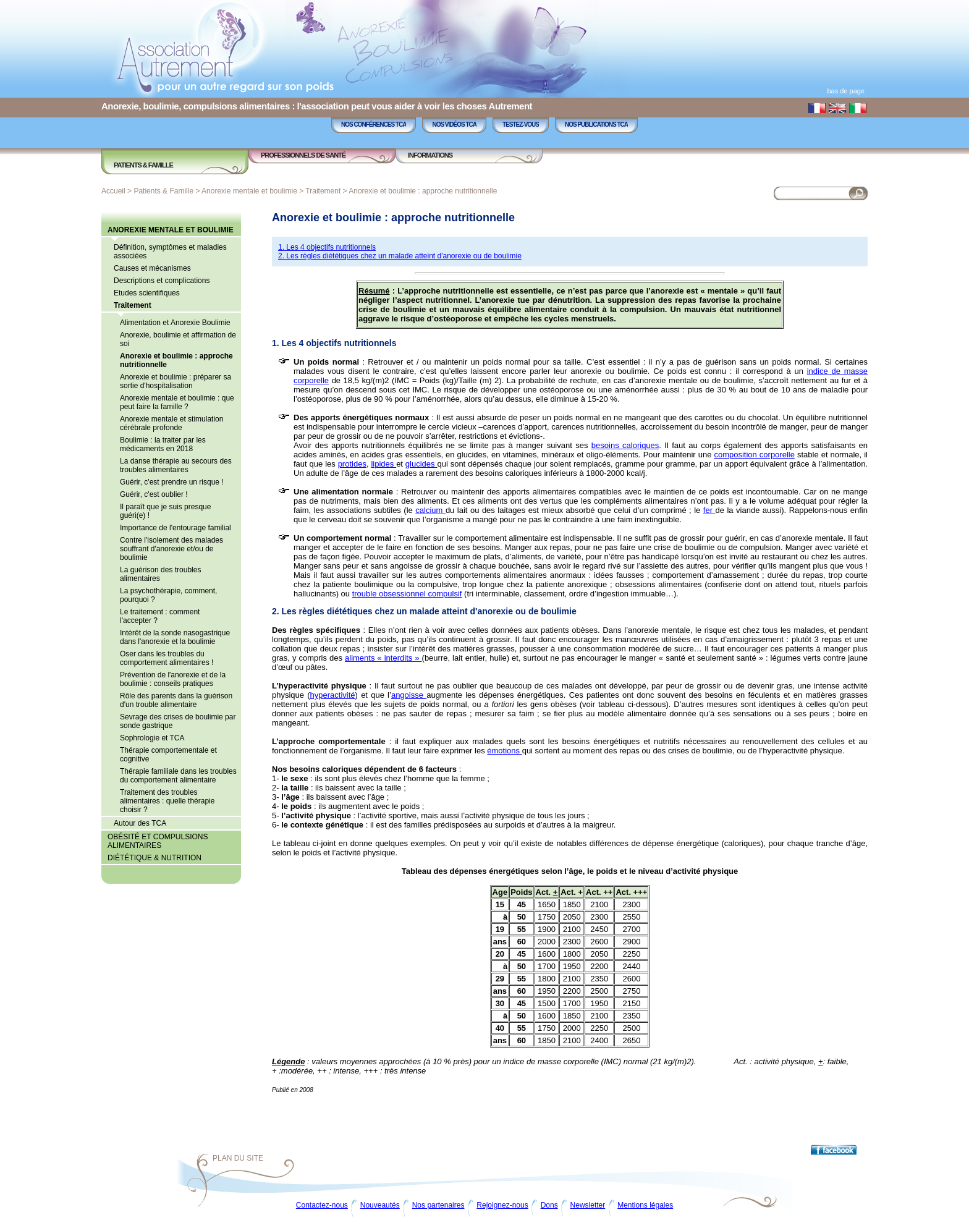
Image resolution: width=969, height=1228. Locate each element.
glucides (421, 463)
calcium (430, 510)
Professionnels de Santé (303, 155)
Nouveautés (380, 1205)
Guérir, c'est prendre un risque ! (172, 482)
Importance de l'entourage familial (175, 527)
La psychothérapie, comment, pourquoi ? (168, 595)
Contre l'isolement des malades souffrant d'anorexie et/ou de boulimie (171, 549)
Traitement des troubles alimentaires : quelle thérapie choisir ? (167, 801)
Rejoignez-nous (502, 1205)
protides (352, 463)
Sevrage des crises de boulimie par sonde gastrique (177, 721)
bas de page (846, 91)
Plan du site (238, 1158)
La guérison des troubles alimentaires (160, 574)
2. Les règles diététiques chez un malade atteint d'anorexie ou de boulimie (400, 256)
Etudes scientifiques (147, 293)
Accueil (113, 191)
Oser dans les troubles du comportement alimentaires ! (166, 658)
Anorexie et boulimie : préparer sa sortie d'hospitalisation (175, 381)
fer (709, 510)
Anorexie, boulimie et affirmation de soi (178, 339)
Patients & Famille (143, 165)
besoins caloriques (625, 445)
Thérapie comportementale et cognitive (168, 754)
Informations (430, 155)
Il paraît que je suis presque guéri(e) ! (165, 511)
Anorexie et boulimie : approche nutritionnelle (423, 191)
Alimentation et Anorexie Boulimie (175, 322)
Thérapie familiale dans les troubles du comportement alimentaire (178, 775)
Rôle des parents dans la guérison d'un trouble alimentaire (176, 700)
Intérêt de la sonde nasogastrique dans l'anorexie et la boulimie (175, 637)
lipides (383, 463)
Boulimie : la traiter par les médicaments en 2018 (163, 444)
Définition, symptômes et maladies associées (170, 251)
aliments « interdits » (383, 658)
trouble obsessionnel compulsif (407, 593)
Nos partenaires (438, 1205)
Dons (549, 1205)
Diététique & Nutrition (154, 857)
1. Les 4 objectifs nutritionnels (327, 247)
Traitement (323, 191)
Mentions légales (645, 1205)
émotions (504, 750)
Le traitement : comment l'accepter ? (160, 616)
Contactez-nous (322, 1205)
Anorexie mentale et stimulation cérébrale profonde (171, 423)
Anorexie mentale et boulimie (249, 191)
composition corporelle (754, 454)
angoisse (408, 695)
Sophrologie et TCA (152, 738)
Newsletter (588, 1205)
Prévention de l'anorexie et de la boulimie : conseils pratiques (173, 679)
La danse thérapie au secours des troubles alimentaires (176, 465)
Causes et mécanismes (152, 268)
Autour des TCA (140, 823)
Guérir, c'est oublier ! (154, 494)
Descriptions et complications (161, 280)
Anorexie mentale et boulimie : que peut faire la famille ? (177, 402)
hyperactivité (332, 695)
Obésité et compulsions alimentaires (158, 841)
